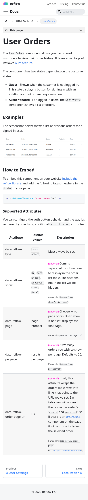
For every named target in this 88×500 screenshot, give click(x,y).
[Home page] (6, 21)
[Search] (70, 12)
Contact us (78, 4)
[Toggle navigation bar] (5, 11)
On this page (14, 30)
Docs (14, 11)
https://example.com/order (67, 451)
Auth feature (23, 63)
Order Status (73, 416)
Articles (51, 4)
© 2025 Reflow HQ (43, 492)
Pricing (64, 4)
